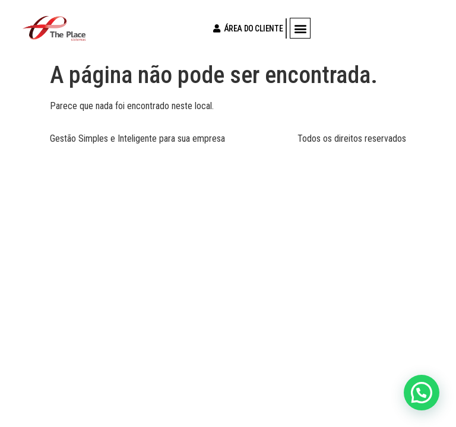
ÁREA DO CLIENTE (245, 28)
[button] (300, 28)
